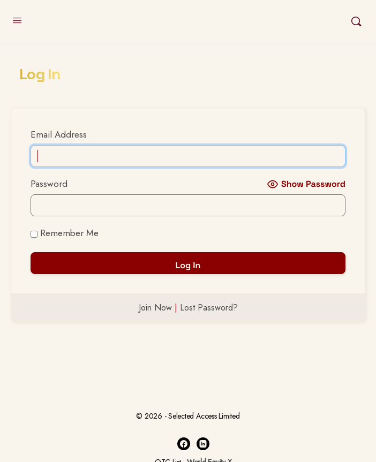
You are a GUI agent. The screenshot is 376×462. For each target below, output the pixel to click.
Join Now (155, 307)
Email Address (59, 134)
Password (49, 183)
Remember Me (65, 232)
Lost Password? (209, 307)
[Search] (356, 21)
